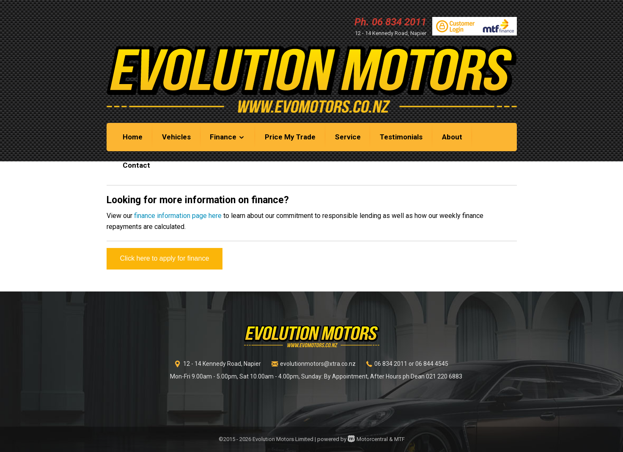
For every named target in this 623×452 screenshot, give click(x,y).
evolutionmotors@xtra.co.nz (318, 363)
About (452, 137)
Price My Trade (290, 137)
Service (348, 137)
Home (133, 137)
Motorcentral (368, 439)
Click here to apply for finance (164, 258)
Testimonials (401, 137)
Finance (227, 137)
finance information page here (178, 216)
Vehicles (176, 137)
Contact (136, 165)
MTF (399, 439)
